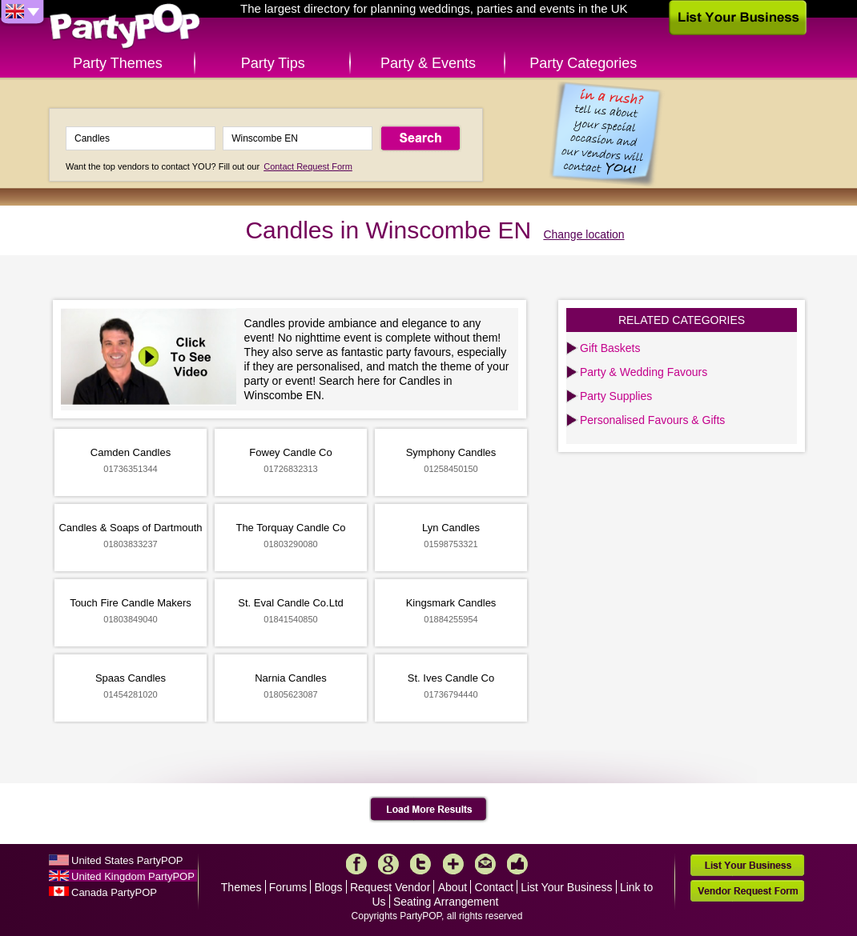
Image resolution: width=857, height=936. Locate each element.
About (453, 887)
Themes (241, 887)
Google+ (388, 864)
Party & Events (428, 63)
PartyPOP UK (125, 26)
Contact (494, 887)
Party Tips (273, 63)
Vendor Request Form (747, 890)
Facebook (356, 864)
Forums (288, 887)
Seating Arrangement (446, 901)
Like (517, 864)
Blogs (329, 887)
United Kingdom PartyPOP (133, 876)
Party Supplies (616, 396)
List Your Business (566, 887)
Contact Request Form (308, 166)
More (453, 864)
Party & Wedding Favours (643, 372)
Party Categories (583, 63)
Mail (485, 864)
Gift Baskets (610, 348)
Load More (429, 809)
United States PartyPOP (127, 860)
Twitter (420, 864)
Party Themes (118, 63)
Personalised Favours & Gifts (652, 420)
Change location (583, 234)
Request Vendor (390, 887)
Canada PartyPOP (114, 892)
